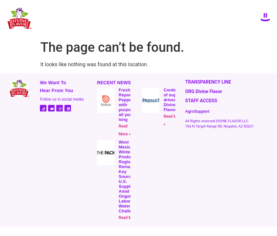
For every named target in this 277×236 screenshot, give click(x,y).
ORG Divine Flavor (203, 91)
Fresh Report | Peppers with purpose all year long (127, 105)
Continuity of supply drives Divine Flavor (174, 100)
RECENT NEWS (114, 82)
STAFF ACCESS (201, 100)
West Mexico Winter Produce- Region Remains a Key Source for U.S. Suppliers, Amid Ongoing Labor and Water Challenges (130, 176)
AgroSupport (197, 111)
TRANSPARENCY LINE (208, 82)
